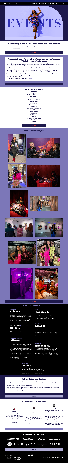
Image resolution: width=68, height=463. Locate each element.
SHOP (37, 3)
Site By (29, 460)
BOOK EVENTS (48, 3)
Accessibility (30, 459)
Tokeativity (34, 116)
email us (31, 78)
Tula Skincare (34, 110)
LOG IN (63, 3)
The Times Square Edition (34, 108)
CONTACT (54, 3)
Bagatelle (34, 93)
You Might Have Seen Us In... (34, 435)
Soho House (34, 91)
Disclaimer (30, 457)
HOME (33, 3)
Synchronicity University (34, 118)
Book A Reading (17, 460)
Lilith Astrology (16, 48)
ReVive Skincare (34, 111)
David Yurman (34, 115)
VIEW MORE (34, 429)
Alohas (34, 121)
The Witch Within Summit (34, 94)
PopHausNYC (34, 98)
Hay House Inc (34, 96)
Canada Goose (34, 101)
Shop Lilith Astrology (18, 456)
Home (15, 455)
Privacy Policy (31, 458)
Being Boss (34, 120)
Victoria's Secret (34, 103)
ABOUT (59, 3)
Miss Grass (34, 113)
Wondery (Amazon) (34, 105)
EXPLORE (41, 3)
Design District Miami (34, 99)
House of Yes (34, 106)
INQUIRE (34, 52)
